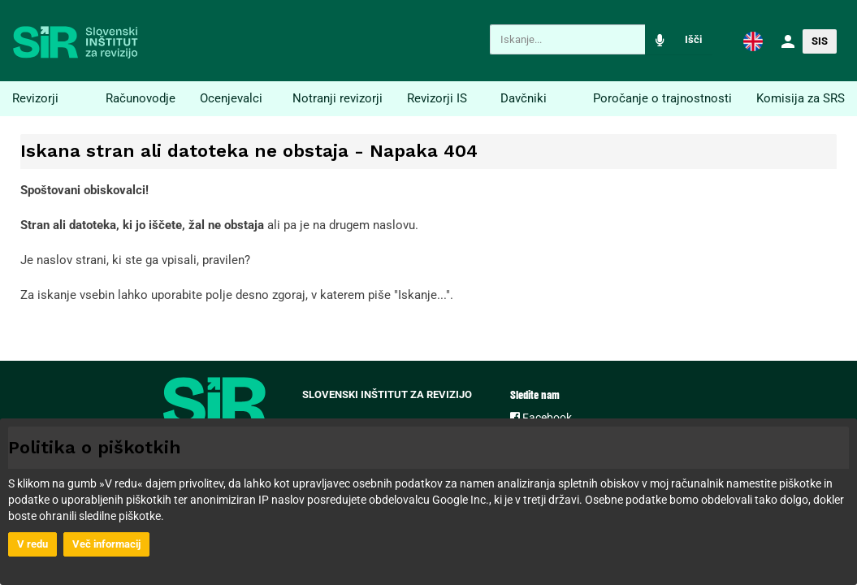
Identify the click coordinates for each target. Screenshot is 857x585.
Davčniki (523, 98)
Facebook (541, 417)
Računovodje (140, 98)
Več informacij (106, 544)
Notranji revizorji (337, 98)
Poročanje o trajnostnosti (662, 98)
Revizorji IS (437, 98)
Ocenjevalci (231, 98)
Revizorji (35, 98)
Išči (693, 39)
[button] (753, 40)
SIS (820, 41)
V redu (32, 544)
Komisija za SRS (800, 98)
